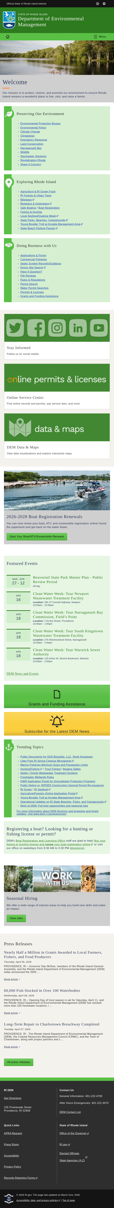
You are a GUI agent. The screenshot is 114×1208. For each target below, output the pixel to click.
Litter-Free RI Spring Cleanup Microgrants (45, 761)
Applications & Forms (33, 255)
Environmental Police (33, 127)
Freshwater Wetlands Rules (37, 777)
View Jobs (16, 918)
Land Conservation (31, 144)
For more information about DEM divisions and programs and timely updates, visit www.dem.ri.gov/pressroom (58, 812)
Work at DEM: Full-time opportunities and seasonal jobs (54, 805)
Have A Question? (31, 271)
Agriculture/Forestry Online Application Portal (47, 793)
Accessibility (11, 1155)
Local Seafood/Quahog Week (38, 216)
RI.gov (64, 1144)
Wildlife (24, 152)
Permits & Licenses (32, 292)
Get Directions (12, 1098)
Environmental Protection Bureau (40, 123)
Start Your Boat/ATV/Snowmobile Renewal (37, 536)
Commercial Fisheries (33, 259)
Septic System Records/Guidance (40, 263)
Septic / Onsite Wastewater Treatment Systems (49, 773)
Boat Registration (49, 207)
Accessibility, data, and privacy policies (37, 1200)
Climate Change (30, 131)
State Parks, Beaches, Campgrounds (42, 220)
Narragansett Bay (31, 148)
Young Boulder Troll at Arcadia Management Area (50, 224)
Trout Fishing (53, 769)
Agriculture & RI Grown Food (37, 191)
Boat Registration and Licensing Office (40, 840)
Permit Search (29, 284)
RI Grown (26, 789)
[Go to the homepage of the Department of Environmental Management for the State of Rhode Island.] (11, 20)
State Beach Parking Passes (37, 228)
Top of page (68, 1200)
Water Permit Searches (34, 288)
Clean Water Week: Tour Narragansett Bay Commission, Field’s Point (68, 614)
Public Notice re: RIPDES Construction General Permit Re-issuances (62, 785)
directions (77, 848)
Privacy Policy (12, 1166)
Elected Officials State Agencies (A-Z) (72, 1157)
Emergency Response (33, 139)
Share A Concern (30, 164)
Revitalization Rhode (33, 160)
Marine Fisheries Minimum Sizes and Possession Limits (54, 765)
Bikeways (26, 199)
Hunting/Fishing (29, 769)
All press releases (18, 1062)
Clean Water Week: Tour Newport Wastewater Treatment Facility (61, 596)
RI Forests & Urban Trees (35, 195)
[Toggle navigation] (100, 36)
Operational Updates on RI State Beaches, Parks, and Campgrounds (62, 801)
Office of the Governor (73, 1133)
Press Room (11, 1144)
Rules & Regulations (32, 280)
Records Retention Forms (19, 1178)
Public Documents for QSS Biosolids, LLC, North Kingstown (56, 756)
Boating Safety (72, 769)
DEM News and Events (23, 673)
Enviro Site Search (31, 267)
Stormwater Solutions (33, 156)
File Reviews (28, 275)
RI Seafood (41, 789)
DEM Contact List (70, 1112)
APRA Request (13, 1133)
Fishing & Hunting (31, 212)
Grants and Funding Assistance (39, 296)
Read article (11, 979)
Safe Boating (28, 207)
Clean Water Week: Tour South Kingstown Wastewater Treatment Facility (68, 633)
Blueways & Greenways (34, 203)
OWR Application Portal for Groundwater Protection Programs (57, 781)
